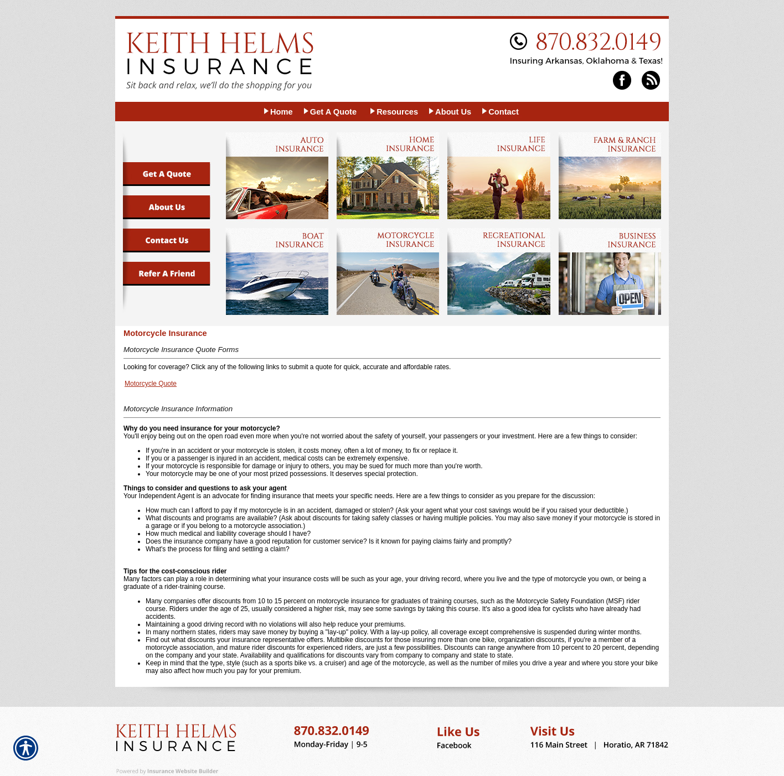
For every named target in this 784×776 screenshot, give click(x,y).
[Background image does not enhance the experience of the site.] (277, 111)
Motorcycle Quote (151, 383)
